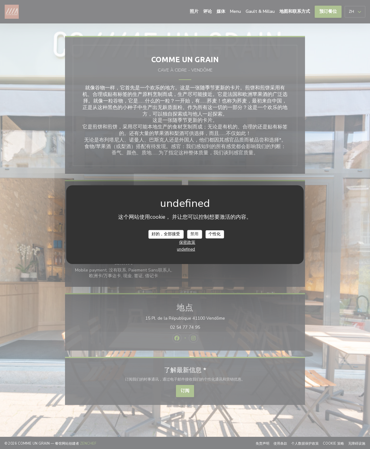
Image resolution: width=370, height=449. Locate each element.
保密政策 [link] (187, 242)
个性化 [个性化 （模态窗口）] (214, 234)
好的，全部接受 (166, 234)
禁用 (194, 234)
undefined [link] (186, 249)
